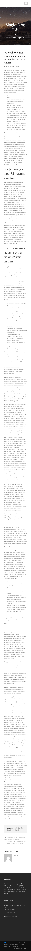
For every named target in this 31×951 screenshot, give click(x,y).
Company (15, 942)
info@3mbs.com (13, 916)
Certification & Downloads (11, 946)
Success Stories (14, 944)
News (13, 66)
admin (7, 66)
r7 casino (21, 281)
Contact (22, 944)
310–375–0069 (11, 913)
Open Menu (26, 3)
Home (9, 942)
